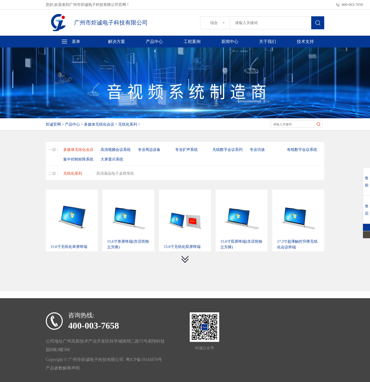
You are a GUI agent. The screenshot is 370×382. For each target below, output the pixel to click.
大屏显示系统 (112, 159)
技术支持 (305, 41)
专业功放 (257, 150)
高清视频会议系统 (116, 150)
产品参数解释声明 (63, 368)
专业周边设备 (149, 150)
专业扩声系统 (186, 150)
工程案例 (192, 41)
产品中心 (154, 41)
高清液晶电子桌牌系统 (115, 173)
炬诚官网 (53, 124)
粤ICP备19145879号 (143, 359)
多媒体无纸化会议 (99, 124)
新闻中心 (229, 41)
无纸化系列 (127, 124)
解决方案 (116, 41)
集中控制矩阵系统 (78, 159)
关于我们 (267, 41)
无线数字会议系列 (227, 150)
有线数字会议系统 (302, 150)
